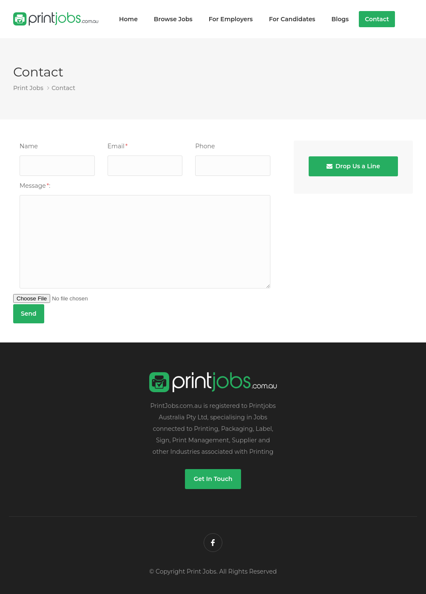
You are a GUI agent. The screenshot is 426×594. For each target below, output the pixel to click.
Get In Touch (212, 479)
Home (128, 19)
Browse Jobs (173, 19)
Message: (35, 186)
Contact (377, 19)
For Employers (231, 19)
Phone (205, 146)
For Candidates (292, 19)
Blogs (340, 19)
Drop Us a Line (353, 166)
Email (118, 146)
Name (29, 146)
